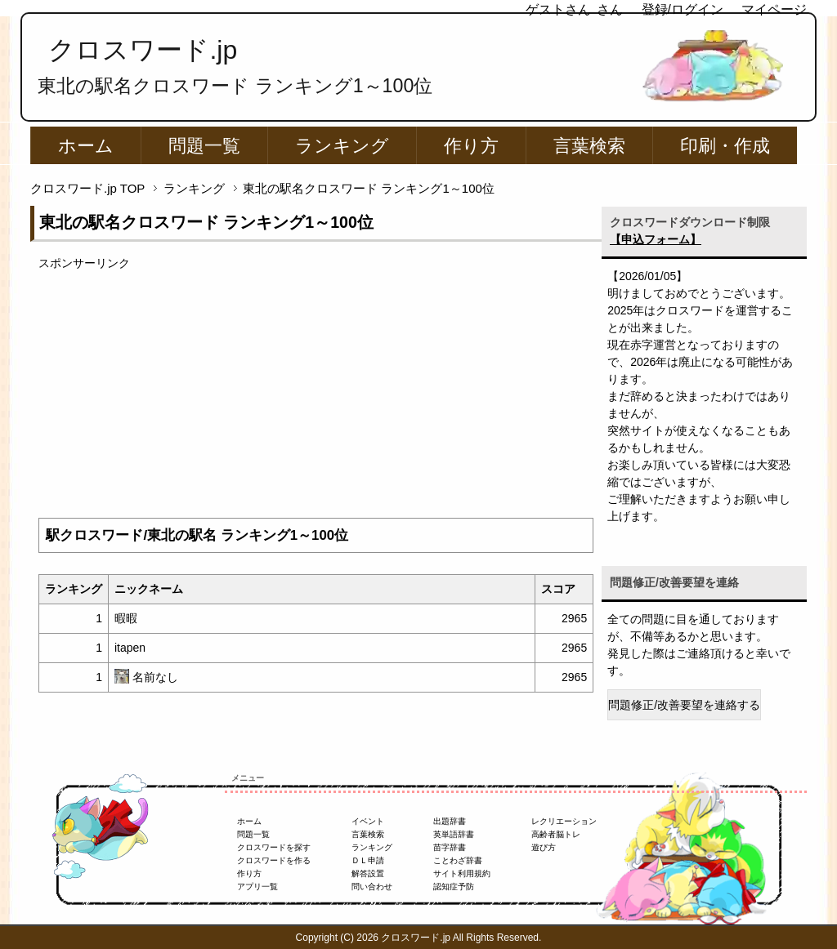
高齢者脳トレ (555, 834)
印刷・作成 (725, 146)
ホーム (86, 146)
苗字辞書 (449, 847)
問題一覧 (204, 146)
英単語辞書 (453, 834)
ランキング (342, 146)
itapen (129, 647)
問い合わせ (371, 886)
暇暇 (125, 618)
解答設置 (367, 873)
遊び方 (543, 847)
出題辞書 (449, 821)
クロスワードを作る (274, 860)
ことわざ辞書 (457, 860)
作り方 (471, 146)
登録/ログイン (682, 9)
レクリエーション (564, 821)
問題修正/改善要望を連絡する (684, 704)
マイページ (774, 9)
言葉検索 (589, 146)
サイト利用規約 (461, 873)
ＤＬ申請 (367, 860)
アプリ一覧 (257, 886)
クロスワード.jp (142, 50)
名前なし (155, 677)
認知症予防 (453, 886)
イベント (367, 821)
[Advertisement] (315, 386)
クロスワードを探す (274, 847)
